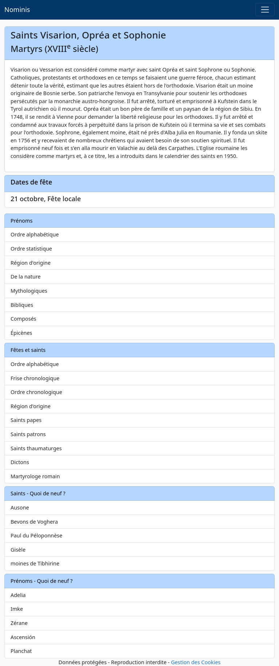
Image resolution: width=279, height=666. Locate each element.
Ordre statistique (31, 248)
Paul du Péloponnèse (36, 535)
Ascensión (23, 637)
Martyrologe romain (35, 476)
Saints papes (26, 420)
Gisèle (18, 549)
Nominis (17, 9)
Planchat (21, 650)
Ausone (20, 507)
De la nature (26, 276)
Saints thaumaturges (36, 448)
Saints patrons (28, 434)
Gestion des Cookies (195, 662)
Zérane (19, 623)
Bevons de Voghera (34, 521)
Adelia (18, 595)
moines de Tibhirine (35, 563)
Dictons (20, 462)
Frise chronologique (35, 378)
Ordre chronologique (36, 392)
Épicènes (21, 332)
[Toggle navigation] (265, 9)
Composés (23, 318)
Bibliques (22, 304)
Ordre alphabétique (35, 234)
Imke (17, 608)
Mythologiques (29, 290)
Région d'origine (31, 262)
